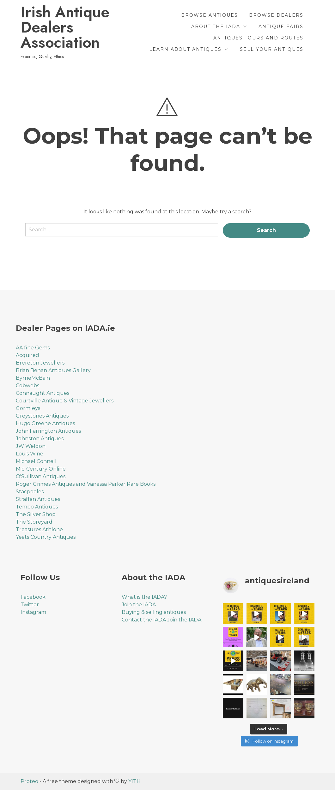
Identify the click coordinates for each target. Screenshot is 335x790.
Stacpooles (30, 492)
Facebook (33, 597)
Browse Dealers (276, 15)
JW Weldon (31, 446)
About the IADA (215, 26)
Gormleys (28, 408)
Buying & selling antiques (154, 612)
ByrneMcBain (33, 378)
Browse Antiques (209, 15)
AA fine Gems (33, 348)
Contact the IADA (144, 620)
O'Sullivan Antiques (40, 476)
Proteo (29, 781)
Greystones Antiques (42, 416)
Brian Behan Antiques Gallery (53, 370)
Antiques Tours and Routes (258, 38)
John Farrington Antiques (48, 431)
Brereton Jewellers (40, 363)
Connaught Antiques (42, 393)
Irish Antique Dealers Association (65, 27)
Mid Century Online (41, 469)
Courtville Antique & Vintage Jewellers (64, 401)
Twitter (30, 605)
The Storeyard (34, 522)
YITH (134, 781)
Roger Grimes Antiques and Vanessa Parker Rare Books (85, 484)
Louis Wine (29, 454)
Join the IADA (139, 605)
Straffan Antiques (38, 499)
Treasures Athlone (39, 529)
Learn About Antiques (185, 49)
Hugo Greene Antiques (45, 423)
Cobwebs (27, 386)
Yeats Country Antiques (46, 537)
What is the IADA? (144, 597)
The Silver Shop (36, 514)
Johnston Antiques (40, 439)
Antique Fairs (281, 26)
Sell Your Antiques (271, 49)
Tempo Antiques (37, 507)
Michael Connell (36, 461)
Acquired (27, 355)
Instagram (33, 612)
